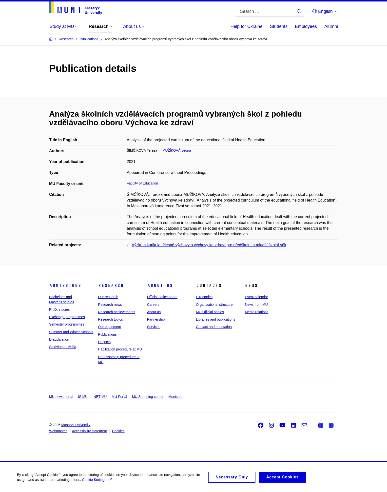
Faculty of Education (142, 183)
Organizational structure (214, 305)
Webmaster (58, 431)
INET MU (100, 397)
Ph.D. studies (59, 309)
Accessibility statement (89, 431)
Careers (153, 305)
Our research (108, 297)
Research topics (110, 319)
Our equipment (109, 327)
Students (279, 26)
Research (111, 285)
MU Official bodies (210, 312)
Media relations (256, 312)
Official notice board (162, 297)
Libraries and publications (215, 319)
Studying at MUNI (62, 347)
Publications (107, 334)
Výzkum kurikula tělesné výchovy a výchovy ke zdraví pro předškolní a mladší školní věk (209, 245)
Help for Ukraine (247, 26)
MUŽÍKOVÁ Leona (176, 150)
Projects (104, 342)
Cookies (118, 431)
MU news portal (61, 397)
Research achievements (116, 312)
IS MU (83, 397)
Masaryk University (75, 425)
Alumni (331, 26)
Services (153, 327)
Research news (110, 305)
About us (160, 285)
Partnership (156, 319)
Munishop (175, 397)
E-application (59, 339)
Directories (204, 297)
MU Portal (119, 397)
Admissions (65, 285)
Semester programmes (66, 324)
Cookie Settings (97, 482)
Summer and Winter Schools (71, 332)
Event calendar (256, 297)
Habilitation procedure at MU (120, 349)
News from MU (256, 305)
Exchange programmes (67, 317)
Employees (306, 26)
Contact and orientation (214, 327)
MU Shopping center (148, 397)
